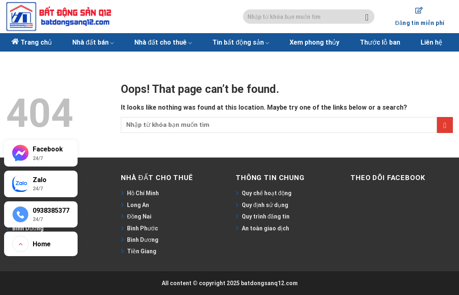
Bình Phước (142, 228)
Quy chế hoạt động (267, 193)
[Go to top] (41, 244)
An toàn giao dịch (265, 228)
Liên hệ (431, 42)
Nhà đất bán (93, 42)
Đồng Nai (139, 216)
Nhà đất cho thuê (163, 42)
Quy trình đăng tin (266, 216)
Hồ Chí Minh (143, 193)
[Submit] (367, 16)
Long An (138, 205)
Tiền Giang (141, 251)
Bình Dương (142, 239)
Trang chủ (36, 42)
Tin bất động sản (240, 42)
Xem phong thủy (314, 42)
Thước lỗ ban (380, 42)
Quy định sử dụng (265, 205)
